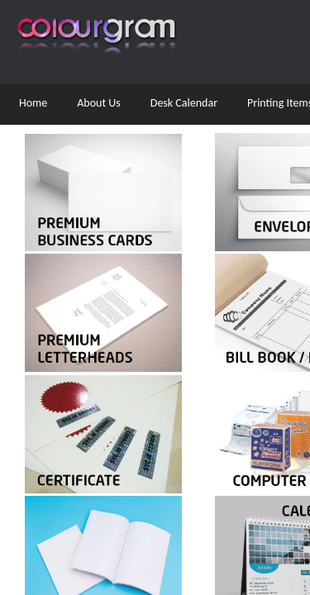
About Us (99, 103)
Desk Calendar (183, 103)
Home (33, 103)
